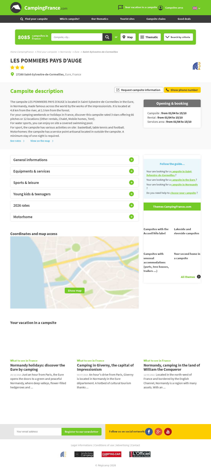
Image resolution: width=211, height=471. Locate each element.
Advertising (122, 445)
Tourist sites (127, 19)
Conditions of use (104, 445)
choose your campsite (183, 193)
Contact (135, 445)
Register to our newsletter (81, 432)
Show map (75, 290)
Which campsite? (69, 19)
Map (127, 37)
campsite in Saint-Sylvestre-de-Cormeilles (169, 173)
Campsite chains (155, 19)
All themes (191, 284)
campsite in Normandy (184, 184)
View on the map (42, 140)
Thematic (149, 37)
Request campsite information (138, 91)
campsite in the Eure (183, 179)
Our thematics (99, 19)
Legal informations (81, 445)
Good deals (184, 19)
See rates (17, 140)
